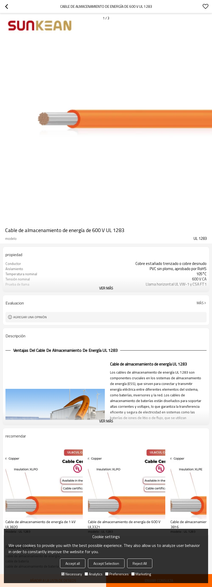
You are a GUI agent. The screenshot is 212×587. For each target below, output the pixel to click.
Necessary (71, 574)
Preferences (117, 574)
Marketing (141, 574)
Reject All (140, 563)
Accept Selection (106, 563)
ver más (106, 288)
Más (200, 303)
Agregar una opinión (30, 317)
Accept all (72, 563)
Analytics (93, 574)
